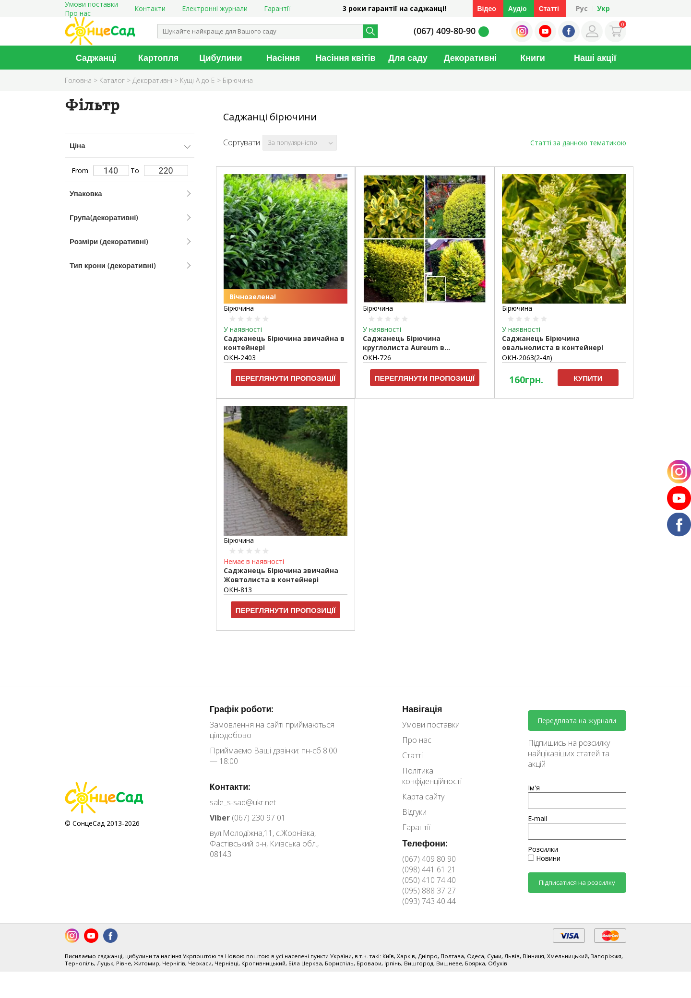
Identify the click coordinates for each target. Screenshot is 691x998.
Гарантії (277, 8)
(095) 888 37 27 (429, 890)
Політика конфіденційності (432, 776)
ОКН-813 (238, 589)
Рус (582, 8)
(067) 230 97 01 (248, 817)
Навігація (422, 709)
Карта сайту (423, 796)
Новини (544, 858)
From (100, 170)
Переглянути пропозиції (286, 378)
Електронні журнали (215, 8)
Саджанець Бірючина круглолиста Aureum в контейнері (403, 343)
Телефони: (425, 843)
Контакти (150, 8)
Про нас (78, 13)
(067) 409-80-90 (445, 30)
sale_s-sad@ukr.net (243, 802)
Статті (549, 8)
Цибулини (220, 57)
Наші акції (595, 57)
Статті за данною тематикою (578, 142)
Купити (587, 378)
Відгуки (414, 812)
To (159, 170)
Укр (603, 8)
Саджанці (96, 57)
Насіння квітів (345, 57)
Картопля (158, 57)
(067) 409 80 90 (429, 859)
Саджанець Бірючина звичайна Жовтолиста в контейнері (281, 575)
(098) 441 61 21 (429, 869)
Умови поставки (431, 724)
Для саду (408, 57)
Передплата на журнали (576, 720)
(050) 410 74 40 (429, 880)
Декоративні (470, 57)
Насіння (283, 57)
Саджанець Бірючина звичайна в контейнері (284, 343)
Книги (532, 57)
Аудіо (517, 8)
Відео (486, 8)
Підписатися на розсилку (577, 882)
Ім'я (534, 787)
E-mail (537, 818)
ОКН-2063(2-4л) (527, 357)
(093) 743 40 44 (429, 901)
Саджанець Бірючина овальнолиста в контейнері (552, 343)
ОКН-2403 (240, 357)
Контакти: (230, 786)
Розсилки (543, 849)
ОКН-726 (377, 357)
